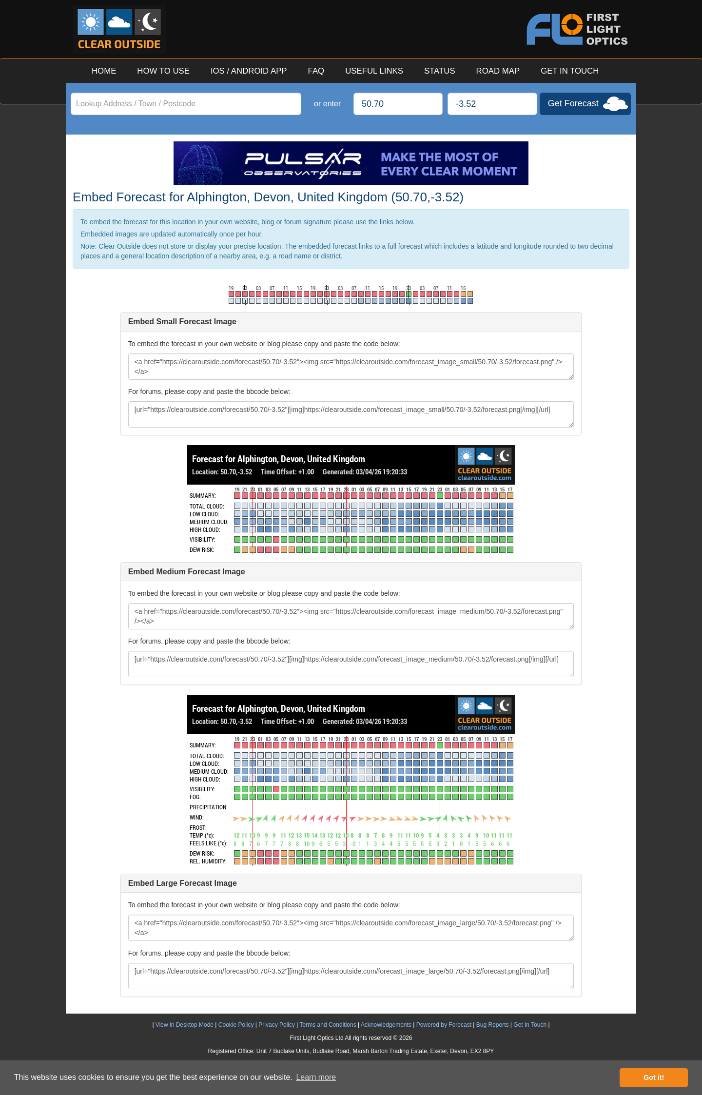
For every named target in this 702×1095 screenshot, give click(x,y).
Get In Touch (529, 1024)
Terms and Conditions (328, 1024)
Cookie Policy (236, 1024)
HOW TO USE (163, 71)
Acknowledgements (386, 1024)
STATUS (439, 71)
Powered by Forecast (443, 1024)
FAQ (316, 71)
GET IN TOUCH (570, 71)
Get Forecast (573, 103)
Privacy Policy (276, 1024)
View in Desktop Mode (185, 1024)
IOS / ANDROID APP (249, 71)
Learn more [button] (316, 1077)
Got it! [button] (654, 1077)
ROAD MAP (498, 71)
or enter (327, 103)
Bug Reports (492, 1024)
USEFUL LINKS (374, 71)
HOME (104, 71)
